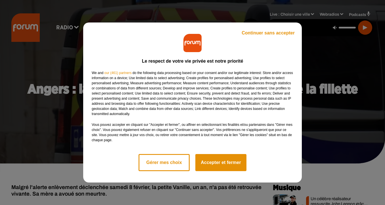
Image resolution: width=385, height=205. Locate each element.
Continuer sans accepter (268, 32)
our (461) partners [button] (117, 73)
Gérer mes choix (164, 162)
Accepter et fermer (221, 162)
